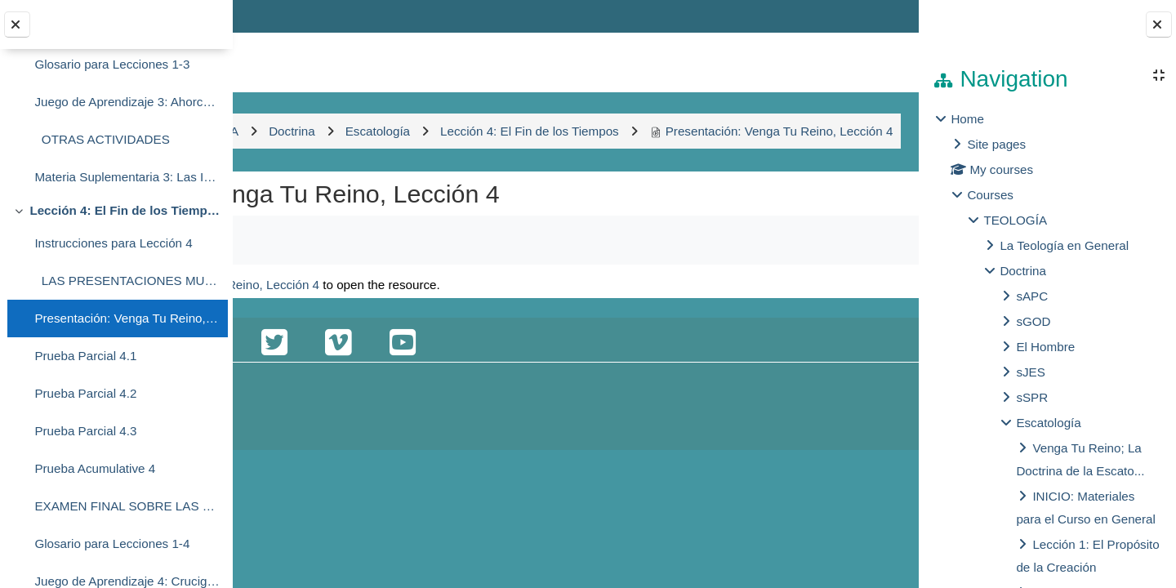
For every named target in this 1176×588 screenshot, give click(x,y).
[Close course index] (17, 24)
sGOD (1033, 321)
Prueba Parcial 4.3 (85, 431)
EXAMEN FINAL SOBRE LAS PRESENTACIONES (127, 506)
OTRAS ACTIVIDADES (101, 139)
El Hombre (1045, 347)
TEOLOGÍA (1015, 220)
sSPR (1032, 397)
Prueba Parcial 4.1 (85, 356)
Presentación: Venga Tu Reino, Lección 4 (127, 318)
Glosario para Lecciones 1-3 (111, 64)
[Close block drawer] (1159, 24)
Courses (990, 195)
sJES (1030, 372)
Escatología (1048, 423)
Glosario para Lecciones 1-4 (111, 543)
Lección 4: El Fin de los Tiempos (124, 210)
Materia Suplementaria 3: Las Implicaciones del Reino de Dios (127, 177)
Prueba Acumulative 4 (94, 468)
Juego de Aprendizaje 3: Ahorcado (127, 102)
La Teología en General (1064, 245)
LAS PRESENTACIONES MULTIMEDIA (127, 280)
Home (967, 119)
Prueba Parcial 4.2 (85, 393)
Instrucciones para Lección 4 (113, 243)
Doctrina (1023, 271)
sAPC (1032, 296)
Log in (872, 16)
